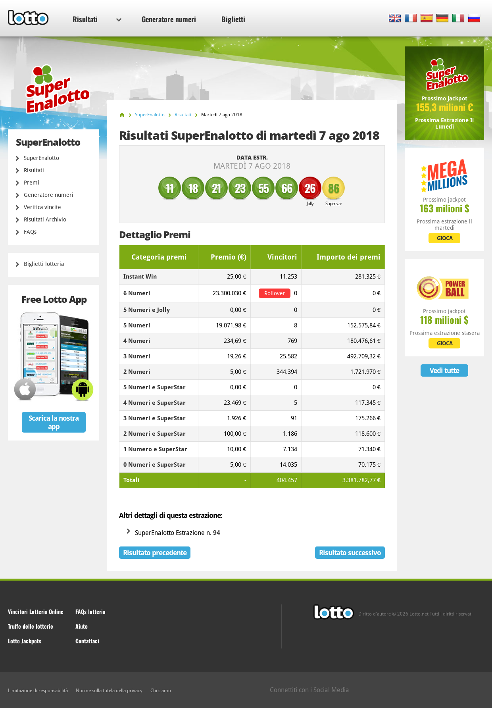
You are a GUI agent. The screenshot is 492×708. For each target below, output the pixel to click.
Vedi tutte (444, 370)
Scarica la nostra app (54, 422)
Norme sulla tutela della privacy (109, 690)
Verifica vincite (42, 207)
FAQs (30, 232)
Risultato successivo (350, 552)
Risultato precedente (154, 552)
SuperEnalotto (41, 158)
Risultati (97, 19)
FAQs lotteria (90, 611)
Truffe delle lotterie (30, 626)
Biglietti (233, 19)
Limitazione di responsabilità (38, 690)
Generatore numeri (169, 19)
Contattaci (87, 641)
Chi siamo (160, 690)
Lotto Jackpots (24, 641)
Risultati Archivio (45, 219)
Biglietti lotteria (44, 264)
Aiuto (81, 626)
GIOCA (444, 238)
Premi (31, 182)
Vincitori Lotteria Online (35, 611)
